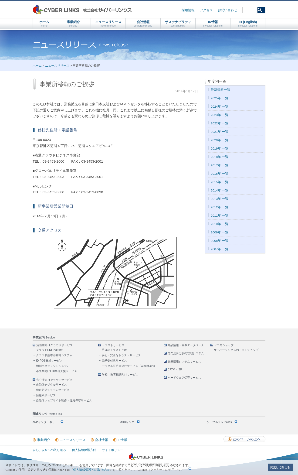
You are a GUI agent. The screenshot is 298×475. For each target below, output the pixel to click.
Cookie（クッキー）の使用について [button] (162, 470)
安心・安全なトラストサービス (121, 355)
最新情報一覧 (220, 90)
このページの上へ (244, 439)
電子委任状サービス (114, 360)
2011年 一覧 (219, 215)
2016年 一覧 (219, 173)
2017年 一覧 (219, 165)
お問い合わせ (227, 10)
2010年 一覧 (219, 224)
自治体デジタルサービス (51, 384)
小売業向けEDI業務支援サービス (56, 371)
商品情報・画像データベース (186, 345)
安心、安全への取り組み (49, 450)
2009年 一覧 (219, 232)
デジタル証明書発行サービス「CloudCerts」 (130, 366)
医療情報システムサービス (184, 361)
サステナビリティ (178, 23)
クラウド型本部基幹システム (54, 355)
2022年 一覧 (219, 123)
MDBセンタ (127, 422)
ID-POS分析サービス (49, 360)
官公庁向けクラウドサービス (54, 380)
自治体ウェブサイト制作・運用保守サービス (64, 400)
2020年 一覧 (219, 140)
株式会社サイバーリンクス (82, 9)
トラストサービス (113, 345)
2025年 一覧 (219, 98)
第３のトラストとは (114, 350)
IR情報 (213, 23)
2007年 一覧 (219, 249)
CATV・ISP (175, 369)
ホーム (44, 23)
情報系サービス (46, 395)
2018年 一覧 (219, 157)
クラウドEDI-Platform (49, 350)
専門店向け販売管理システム (186, 353)
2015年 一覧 (219, 182)
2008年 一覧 (219, 241)
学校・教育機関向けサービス (120, 374)
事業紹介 (73, 23)
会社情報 (143, 23)
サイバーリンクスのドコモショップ (236, 350)
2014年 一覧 (219, 190)
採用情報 (188, 10)
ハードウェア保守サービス (184, 377)
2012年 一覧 (219, 207)
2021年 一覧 (219, 131)
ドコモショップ (224, 345)
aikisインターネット (45, 422)
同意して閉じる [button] (280, 467)
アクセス (206, 10)
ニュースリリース (108, 23)
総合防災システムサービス (53, 390)
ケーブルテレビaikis (219, 422)
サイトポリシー (112, 450)
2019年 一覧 (219, 148)
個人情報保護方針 (84, 450)
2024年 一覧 (219, 106)
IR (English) (247, 23)
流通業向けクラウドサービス (54, 345)
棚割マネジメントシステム (53, 366)
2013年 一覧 (219, 199)
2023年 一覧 (219, 115)
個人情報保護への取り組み (91, 470)
